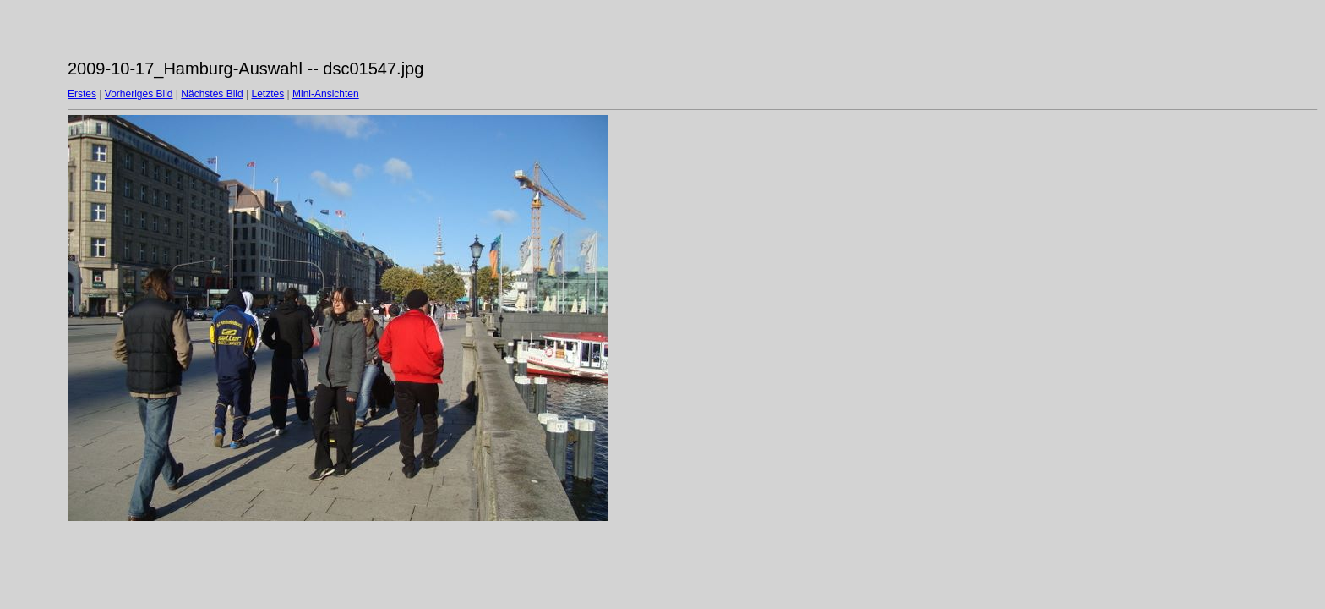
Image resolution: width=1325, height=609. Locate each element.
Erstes (82, 94)
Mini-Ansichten (325, 94)
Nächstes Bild (212, 94)
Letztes (268, 94)
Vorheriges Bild (139, 94)
